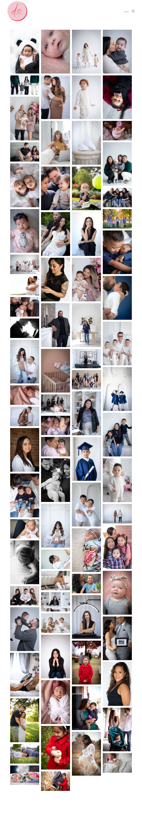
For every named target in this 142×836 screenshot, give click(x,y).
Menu (129, 11)
